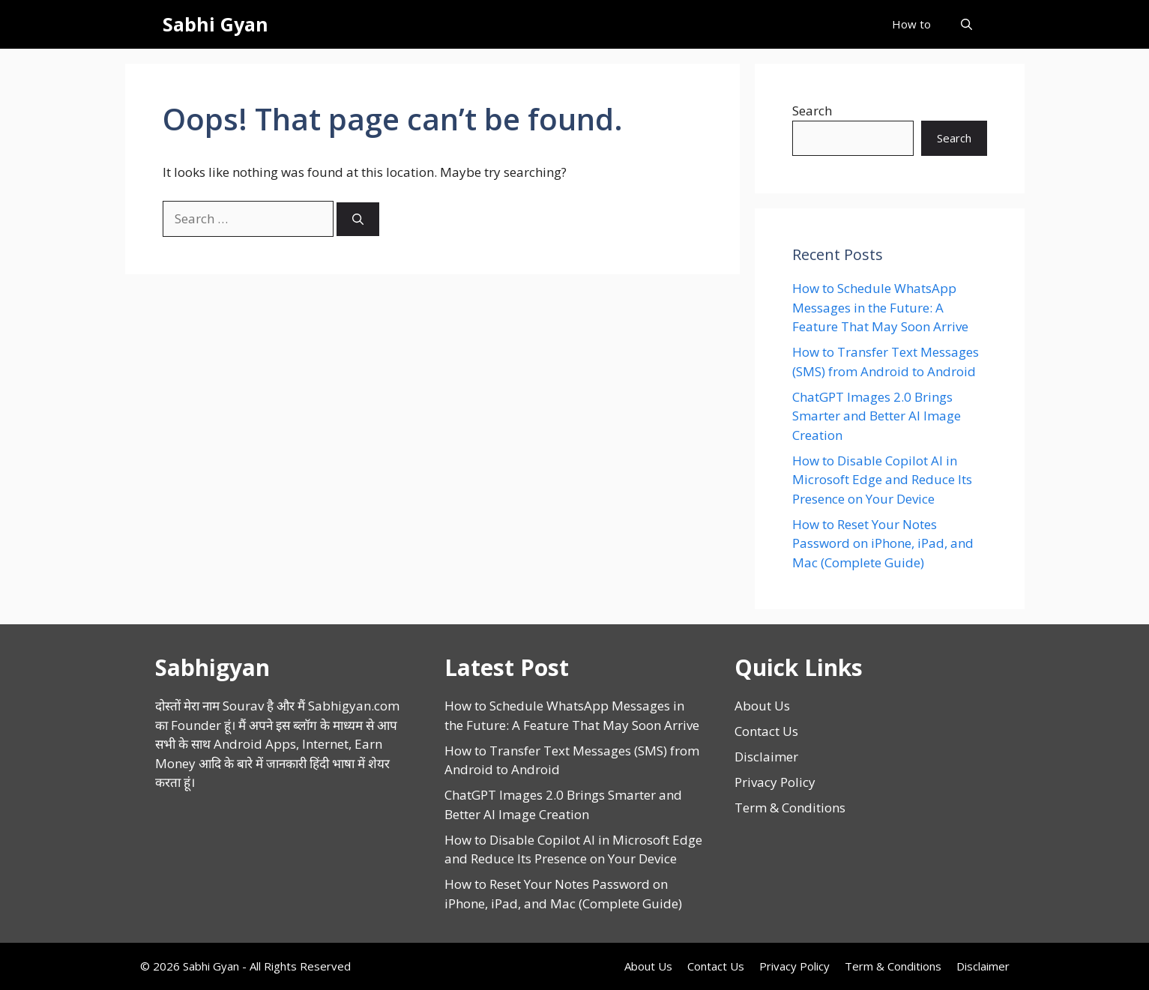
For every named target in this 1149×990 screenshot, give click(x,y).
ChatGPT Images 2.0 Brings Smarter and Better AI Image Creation (876, 416)
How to (911, 23)
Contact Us (766, 731)
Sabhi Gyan (215, 24)
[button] (966, 24)
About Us (762, 705)
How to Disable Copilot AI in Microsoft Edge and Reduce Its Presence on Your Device (882, 479)
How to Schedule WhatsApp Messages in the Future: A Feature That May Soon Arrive (880, 307)
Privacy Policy (775, 782)
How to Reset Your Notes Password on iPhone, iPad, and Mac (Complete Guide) (883, 543)
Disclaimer (766, 756)
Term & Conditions (790, 807)
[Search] (358, 219)
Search (812, 110)
